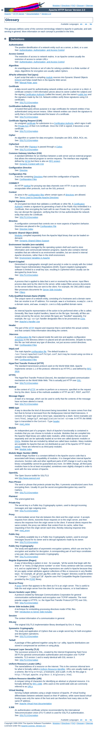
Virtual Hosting (16, 690)
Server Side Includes (52, 289)
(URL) (38, 664)
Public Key (14, 534)
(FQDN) (41, 296)
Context (12, 192)
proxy (19, 586)
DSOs (17, 441)
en (81, 24)
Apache (7, 14)
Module (12, 428)
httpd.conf (14, 349)
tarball (17, 446)
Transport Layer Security (21, 649)
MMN (34, 453)
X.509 (11, 707)
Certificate (14, 86)
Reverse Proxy (16, 583)
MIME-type (14, 408)
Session (13, 615)
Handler (12, 308)
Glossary (80, 5)
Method (12, 387)
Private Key (23, 126)
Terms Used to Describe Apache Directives (38, 197)
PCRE (32, 579)
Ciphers (18, 490)
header (56, 421)
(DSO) (35, 233)
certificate (31, 123)
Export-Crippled (16, 261)
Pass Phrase (15, 482)
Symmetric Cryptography (21, 628)
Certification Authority (35, 94)
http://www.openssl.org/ (29, 478)
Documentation (32, 14)
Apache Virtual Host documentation (35, 703)
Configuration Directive (20, 167)
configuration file (24, 337)
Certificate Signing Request (22, 120)
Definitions (17, 39)
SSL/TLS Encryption (29, 102)
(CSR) (39, 120)
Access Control (16, 54)
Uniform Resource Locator (22, 664)
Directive (24, 170)
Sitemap (89, 5)
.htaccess (13, 334)
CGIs (82, 318)
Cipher (12, 135)
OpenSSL (13, 473)
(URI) (39, 678)
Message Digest (16, 396)
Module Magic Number (20, 453)
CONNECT (14, 183)
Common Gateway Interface (22, 153)
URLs (30, 686)
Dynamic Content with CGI (32, 164)
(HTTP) (40, 363)
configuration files (36, 195)
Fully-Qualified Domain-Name (23, 296)
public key (82, 94)
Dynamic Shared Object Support (34, 241)
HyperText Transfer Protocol (22, 363)
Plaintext (33, 147)
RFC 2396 (37, 684)
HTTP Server (18, 14)
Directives (65, 5)
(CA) (33, 106)
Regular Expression (18, 560)
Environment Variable (19, 244)
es (86, 24)
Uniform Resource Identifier (52, 669)
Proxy (12, 514)
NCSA (27, 161)
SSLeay (12, 622)
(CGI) (39, 153)
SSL (79, 380)
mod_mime (25, 424)
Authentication (16, 45)
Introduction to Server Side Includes (36, 612)
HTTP (31, 328)
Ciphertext (14, 144)
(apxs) (35, 75)
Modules (56, 5)
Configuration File (18, 174)
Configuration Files (28, 179)
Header (12, 325)
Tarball (12, 640)
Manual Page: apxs (28, 82)
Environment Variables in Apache (35, 258)
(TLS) (36, 649)
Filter (11, 279)
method (27, 186)
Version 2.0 (46, 14)
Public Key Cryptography (44, 505)
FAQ (73, 5)
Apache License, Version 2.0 (33, 726)
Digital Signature (17, 201)
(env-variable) (37, 244)
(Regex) (32, 560)
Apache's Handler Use (29, 321)
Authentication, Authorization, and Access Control (42, 50)
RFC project (54, 161)
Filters (22, 292)
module (49, 77)
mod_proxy (25, 530)
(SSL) (33, 592)
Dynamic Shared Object (20, 233)
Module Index (26, 449)
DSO (17, 80)
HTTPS (12, 375)
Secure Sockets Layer (19, 592)
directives (70, 195)
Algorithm (14, 65)
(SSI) (32, 606)
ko (90, 24)
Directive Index (26, 229)
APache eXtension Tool (20, 75)
